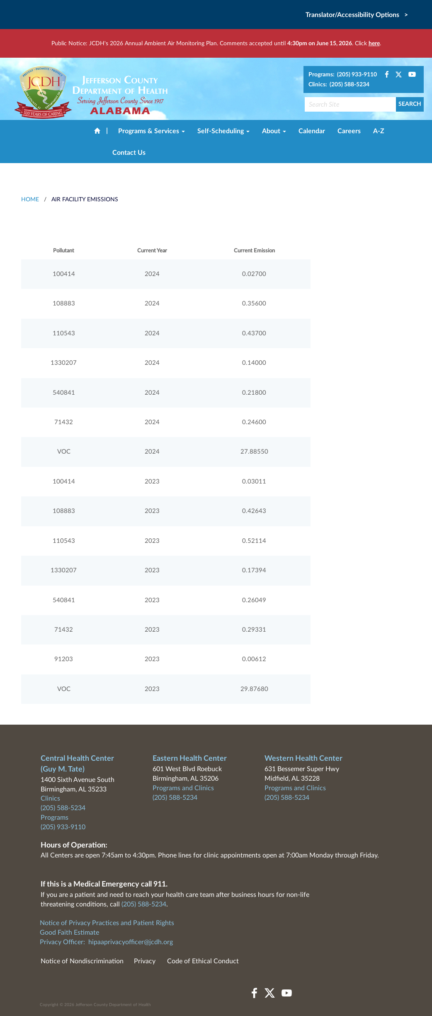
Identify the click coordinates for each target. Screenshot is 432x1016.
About (274, 131)
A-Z (378, 131)
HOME (30, 200)
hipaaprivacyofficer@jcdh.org (130, 942)
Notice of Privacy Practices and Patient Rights (107, 923)
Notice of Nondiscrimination (82, 961)
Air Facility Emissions (84, 200)
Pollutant (63, 251)
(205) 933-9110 (63, 827)
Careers (349, 131)
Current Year (152, 251)
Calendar (312, 131)
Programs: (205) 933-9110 (342, 75)
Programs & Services (151, 131)
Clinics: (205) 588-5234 (338, 85)
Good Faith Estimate (69, 932)
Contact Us (129, 152)
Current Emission (254, 251)
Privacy (144, 961)
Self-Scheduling (223, 131)
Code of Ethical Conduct (203, 961)
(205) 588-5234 (63, 808)
